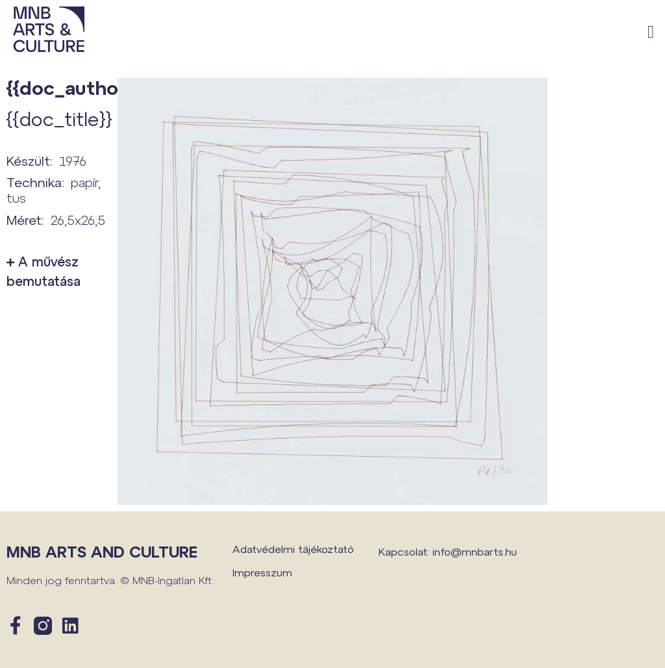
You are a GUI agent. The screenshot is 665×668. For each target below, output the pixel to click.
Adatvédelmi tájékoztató (293, 549)
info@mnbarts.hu (475, 551)
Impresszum (262, 572)
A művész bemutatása (43, 271)
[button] (651, 32)
